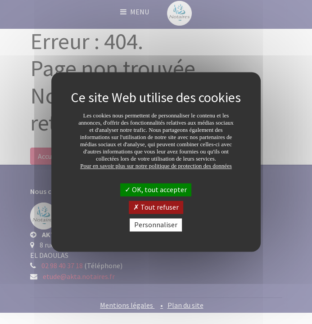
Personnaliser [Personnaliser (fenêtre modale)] (155, 224)
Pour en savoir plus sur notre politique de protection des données (156, 165)
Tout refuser (156, 207)
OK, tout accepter (156, 189)
